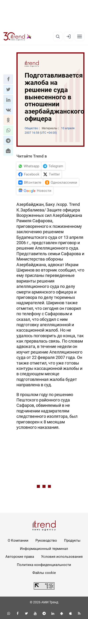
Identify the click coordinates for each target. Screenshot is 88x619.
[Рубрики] (79, 36)
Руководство (46, 540)
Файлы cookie (44, 573)
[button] (8, 79)
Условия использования (62, 557)
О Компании (18, 540)
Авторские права (19, 557)
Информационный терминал (44, 549)
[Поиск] (57, 36)
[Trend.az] (17, 36)
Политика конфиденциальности (44, 565)
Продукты (72, 540)
